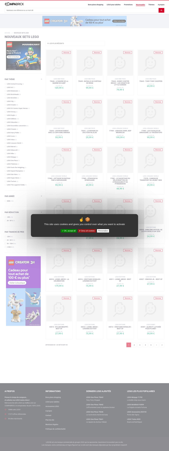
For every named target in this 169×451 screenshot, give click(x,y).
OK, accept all (68, 231)
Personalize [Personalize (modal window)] (103, 231)
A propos (161, 5)
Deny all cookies (87, 231)
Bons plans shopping (95, 5)
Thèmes (151, 5)
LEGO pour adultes (113, 5)
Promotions (128, 5)
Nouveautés (140, 5)
